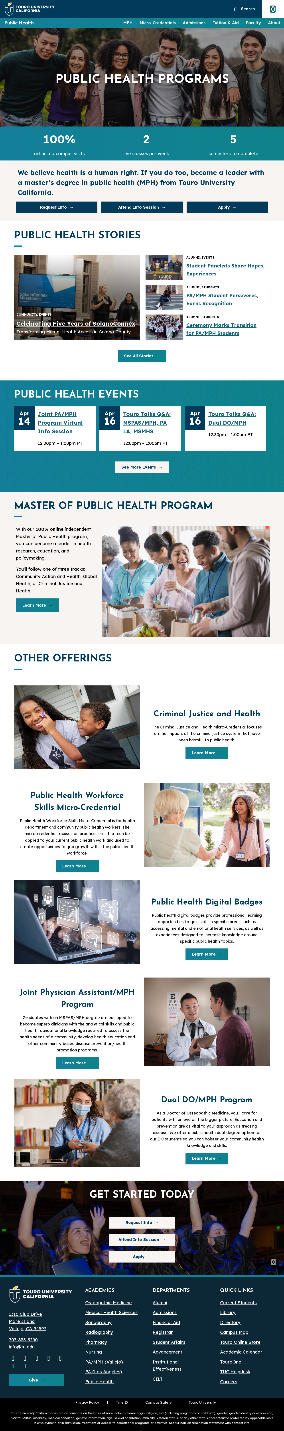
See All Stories (139, 355)
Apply (224, 207)
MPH (127, 22)
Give (33, 1380)
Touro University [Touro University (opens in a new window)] (197, 1402)
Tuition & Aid (226, 22)
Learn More (34, 605)
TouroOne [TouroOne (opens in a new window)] (230, 1362)
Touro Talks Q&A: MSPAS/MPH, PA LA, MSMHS (147, 423)
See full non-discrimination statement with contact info (209, 1423)
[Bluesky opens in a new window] (60, 1358)
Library (228, 1312)
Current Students (238, 1302)
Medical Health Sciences (111, 1312)
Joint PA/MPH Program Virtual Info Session (60, 423)
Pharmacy (96, 1342)
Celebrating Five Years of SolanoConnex (75, 323)
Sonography (98, 1322)
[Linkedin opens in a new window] (49, 1358)
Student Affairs (169, 1342)
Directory (230, 1322)
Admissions (194, 22)
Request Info (53, 207)
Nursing (93, 1352)
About (274, 22)
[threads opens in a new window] (13, 1366)
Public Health (19, 23)
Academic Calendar (241, 1352)
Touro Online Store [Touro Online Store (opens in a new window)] (240, 1342)
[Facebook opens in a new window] (37, 1358)
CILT (158, 1379)
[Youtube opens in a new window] (13, 1358)
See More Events (138, 467)
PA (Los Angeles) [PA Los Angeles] (103, 1371)
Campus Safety (158, 1402)
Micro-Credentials (158, 22)
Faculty (253, 22)
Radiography (99, 1332)
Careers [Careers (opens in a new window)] (228, 1381)
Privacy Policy (87, 1402)
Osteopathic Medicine (108, 1302)
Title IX (117, 1402)
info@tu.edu (22, 1347)
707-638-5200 (23, 1339)
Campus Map (234, 1332)
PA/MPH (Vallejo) (104, 1362)
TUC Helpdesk (235, 1371)
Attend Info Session (130, 208)
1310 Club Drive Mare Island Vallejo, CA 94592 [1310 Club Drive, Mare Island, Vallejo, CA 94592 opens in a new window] (27, 1321)
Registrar (163, 1332)
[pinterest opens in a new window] (25, 1366)
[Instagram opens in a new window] (25, 1358)
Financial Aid (166, 1322)
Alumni (160, 1302)
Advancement (167, 1352)
